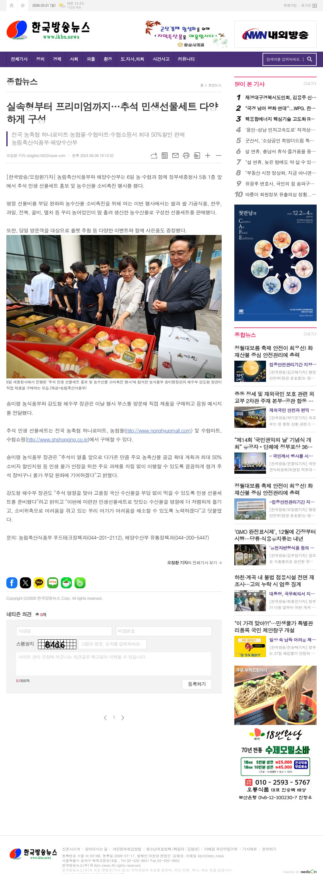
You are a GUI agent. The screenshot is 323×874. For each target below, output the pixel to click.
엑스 (25, 582)
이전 (105, 717)
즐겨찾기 (22, 5)
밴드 (80, 582)
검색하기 (309, 59)
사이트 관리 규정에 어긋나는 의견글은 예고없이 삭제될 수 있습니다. (82, 657)
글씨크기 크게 (208, 155)
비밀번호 (126, 631)
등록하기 (197, 684)
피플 (91, 59)
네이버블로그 (52, 582)
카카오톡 (39, 582)
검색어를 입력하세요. (283, 59)
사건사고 (161, 59)
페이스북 (11, 582)
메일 (175, 155)
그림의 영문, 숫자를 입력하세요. (110, 644)
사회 (74, 59)
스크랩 (197, 155)
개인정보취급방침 (126, 849)
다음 (122, 717)
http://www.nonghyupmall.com (158, 430)
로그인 (306, 5)
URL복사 (154, 155)
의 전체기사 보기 (192, 563)
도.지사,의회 (132, 59)
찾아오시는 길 (96, 849)
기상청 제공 (74, 7)
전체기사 (19, 59)
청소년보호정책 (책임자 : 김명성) (172, 849)
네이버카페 (66, 582)
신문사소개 (71, 849)
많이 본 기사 (249, 84)
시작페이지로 (11, 5)
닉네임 (24, 631)
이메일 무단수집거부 (221, 849)
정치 (40, 59)
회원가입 (290, 5)
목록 (165, 155)
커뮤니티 (186, 59)
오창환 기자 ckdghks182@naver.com (36, 155)
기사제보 (250, 849)
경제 (57, 59)
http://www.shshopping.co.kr (57, 439)
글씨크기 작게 (218, 155)
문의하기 (269, 849)
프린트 (186, 155)
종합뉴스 (214, 85)
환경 (108, 59)
